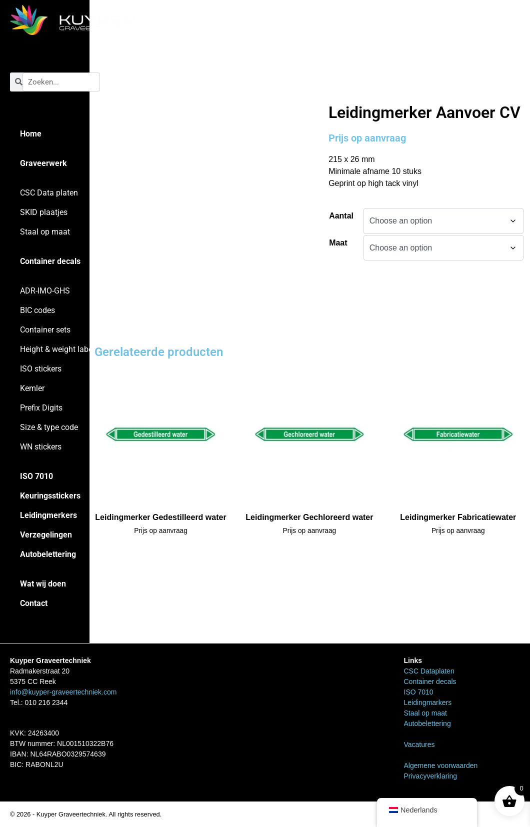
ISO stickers (41, 369)
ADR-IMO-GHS (45, 291)
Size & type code (49, 427)
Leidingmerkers (48, 515)
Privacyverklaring (431, 776)
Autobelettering (48, 554)
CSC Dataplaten (429, 671)
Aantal (341, 216)
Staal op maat (45, 231)
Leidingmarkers (379, 82)
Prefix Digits (41, 407)
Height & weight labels (59, 349)
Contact (34, 603)
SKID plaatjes (44, 212)
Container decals (50, 261)
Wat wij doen (43, 583)
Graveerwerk (43, 163)
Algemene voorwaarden (441, 766)
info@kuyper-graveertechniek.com (63, 692)
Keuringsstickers (50, 495)
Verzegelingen (46, 535)
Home (31, 133)
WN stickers (41, 447)
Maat (338, 242)
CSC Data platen (49, 193)
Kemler (32, 388)
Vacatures (419, 744)
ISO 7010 (36, 476)
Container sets (45, 329)
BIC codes (37, 310)
